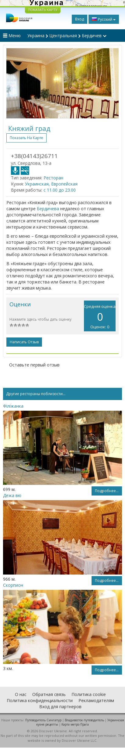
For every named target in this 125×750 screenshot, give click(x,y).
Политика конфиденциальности (40, 700)
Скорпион (13, 585)
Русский (104, 19)
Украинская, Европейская (51, 184)
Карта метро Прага (75, 724)
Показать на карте (26, 137)
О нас (20, 694)
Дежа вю (12, 495)
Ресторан (53, 178)
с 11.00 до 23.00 (59, 190)
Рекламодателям (96, 700)
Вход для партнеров (60, 706)
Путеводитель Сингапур (43, 720)
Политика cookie (88, 694)
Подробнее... (107, 490)
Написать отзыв (24, 341)
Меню (12, 35)
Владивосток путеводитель (84, 720)
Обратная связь (49, 694)
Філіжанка (13, 406)
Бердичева (48, 208)
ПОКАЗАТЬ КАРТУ (42, 9)
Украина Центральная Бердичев (66, 35)
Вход (79, 19)
